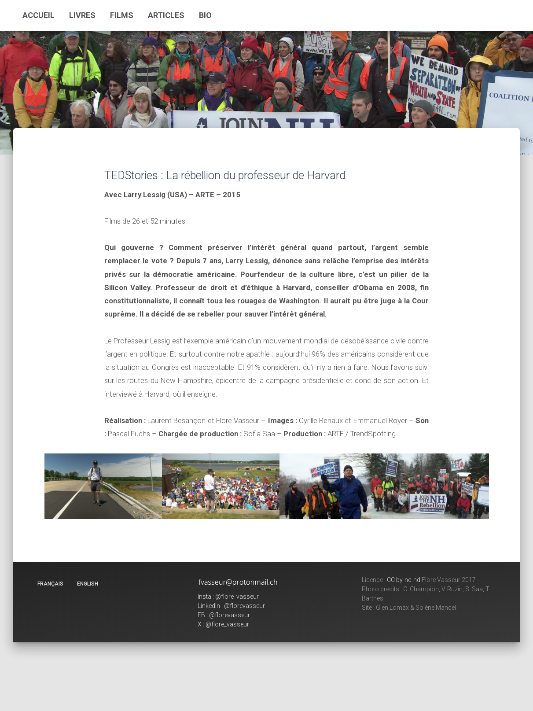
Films (121, 15)
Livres (82, 15)
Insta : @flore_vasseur (228, 596)
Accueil (38, 15)
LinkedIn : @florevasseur (231, 605)
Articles (166, 15)
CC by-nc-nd (403, 579)
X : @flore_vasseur (223, 624)
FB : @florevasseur (224, 615)
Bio (205, 15)
